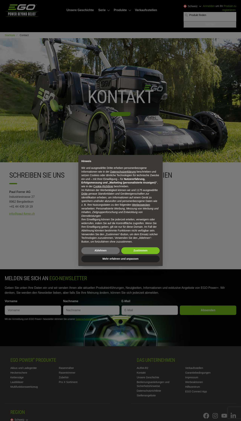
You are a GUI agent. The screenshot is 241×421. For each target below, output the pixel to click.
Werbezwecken (141, 204)
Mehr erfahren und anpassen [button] (120, 258)
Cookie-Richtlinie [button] (103, 186)
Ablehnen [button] (101, 250)
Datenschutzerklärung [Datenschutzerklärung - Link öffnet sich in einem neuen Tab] (123, 171)
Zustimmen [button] (140, 250)
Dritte (84, 193)
